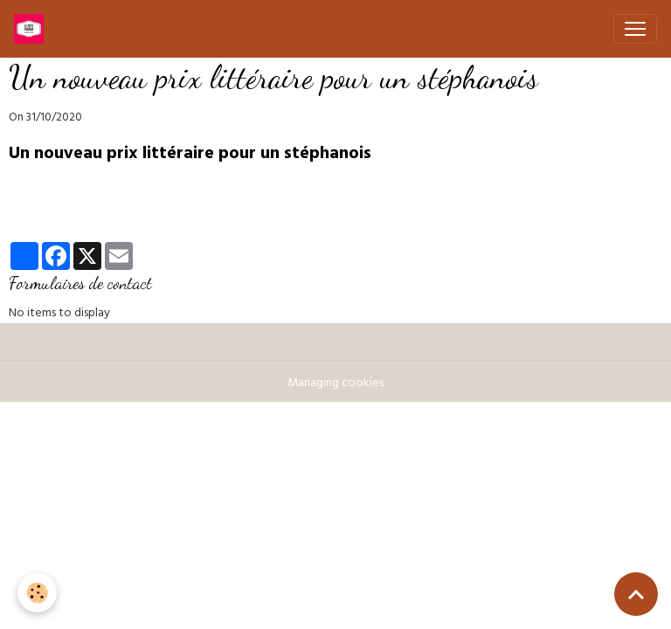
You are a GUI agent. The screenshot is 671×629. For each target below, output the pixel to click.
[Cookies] (37, 592)
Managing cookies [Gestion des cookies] (335, 384)
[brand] (32, 29)
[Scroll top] (636, 594)
